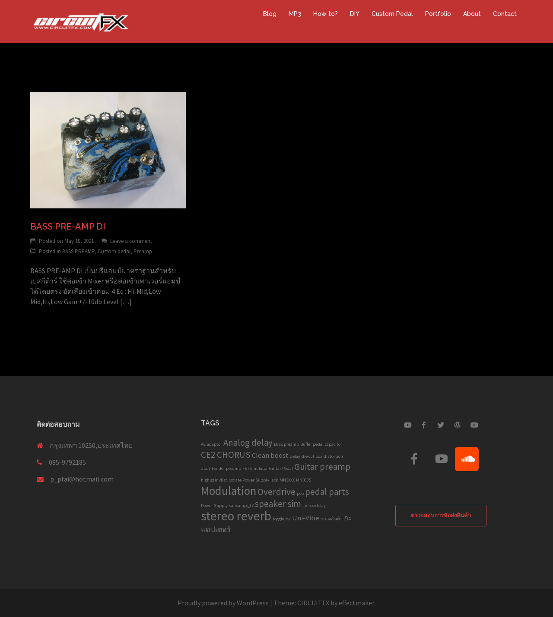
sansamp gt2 (241, 505)
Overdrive (276, 491)
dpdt (205, 468)
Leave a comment (131, 241)
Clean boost (270, 455)
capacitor (333, 444)
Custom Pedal (392, 13)
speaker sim (278, 504)
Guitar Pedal (281, 468)
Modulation (228, 490)
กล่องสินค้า (332, 519)
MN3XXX (287, 480)
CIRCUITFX (313, 602)
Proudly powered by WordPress (223, 602)
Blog (269, 13)
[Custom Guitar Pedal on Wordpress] (457, 425)
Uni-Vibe (305, 518)
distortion (333, 456)
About (472, 13)
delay (295, 456)
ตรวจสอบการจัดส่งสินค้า (441, 515)
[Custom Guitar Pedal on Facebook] (423, 425)
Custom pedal (114, 251)
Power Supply (214, 505)
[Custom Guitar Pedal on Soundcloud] (467, 459)
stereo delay (314, 505)
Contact (505, 13)
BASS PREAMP (78, 251)
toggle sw (282, 519)
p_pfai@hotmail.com (82, 479)
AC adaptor (211, 444)
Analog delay (248, 442)
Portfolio (438, 13)
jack (274, 480)
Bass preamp (286, 444)
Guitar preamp (322, 466)
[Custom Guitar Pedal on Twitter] (440, 425)
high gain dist (214, 480)
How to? (325, 13)
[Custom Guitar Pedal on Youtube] (407, 425)
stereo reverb (236, 516)
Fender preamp (226, 468)
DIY (354, 13)
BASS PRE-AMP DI (67, 226)
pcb (300, 493)
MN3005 (303, 480)
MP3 (295, 13)
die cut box (312, 456)
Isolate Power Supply (249, 480)
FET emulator (255, 468)
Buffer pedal (312, 444)
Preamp (142, 251)
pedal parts (327, 491)
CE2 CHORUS (226, 454)
